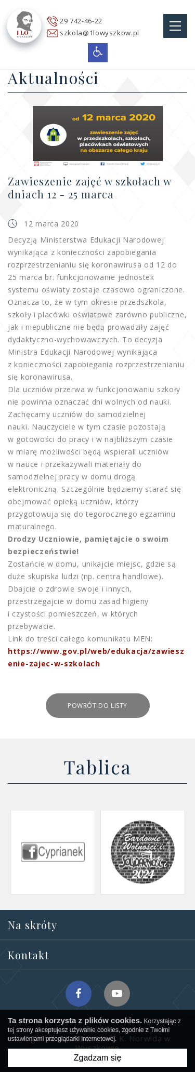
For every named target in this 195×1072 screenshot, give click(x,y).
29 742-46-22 (81, 20)
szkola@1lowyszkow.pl (99, 32)
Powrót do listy (97, 705)
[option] (52, 852)
